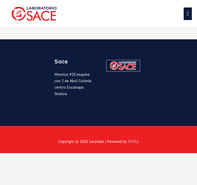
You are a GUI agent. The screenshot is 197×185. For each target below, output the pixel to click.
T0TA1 (133, 141)
